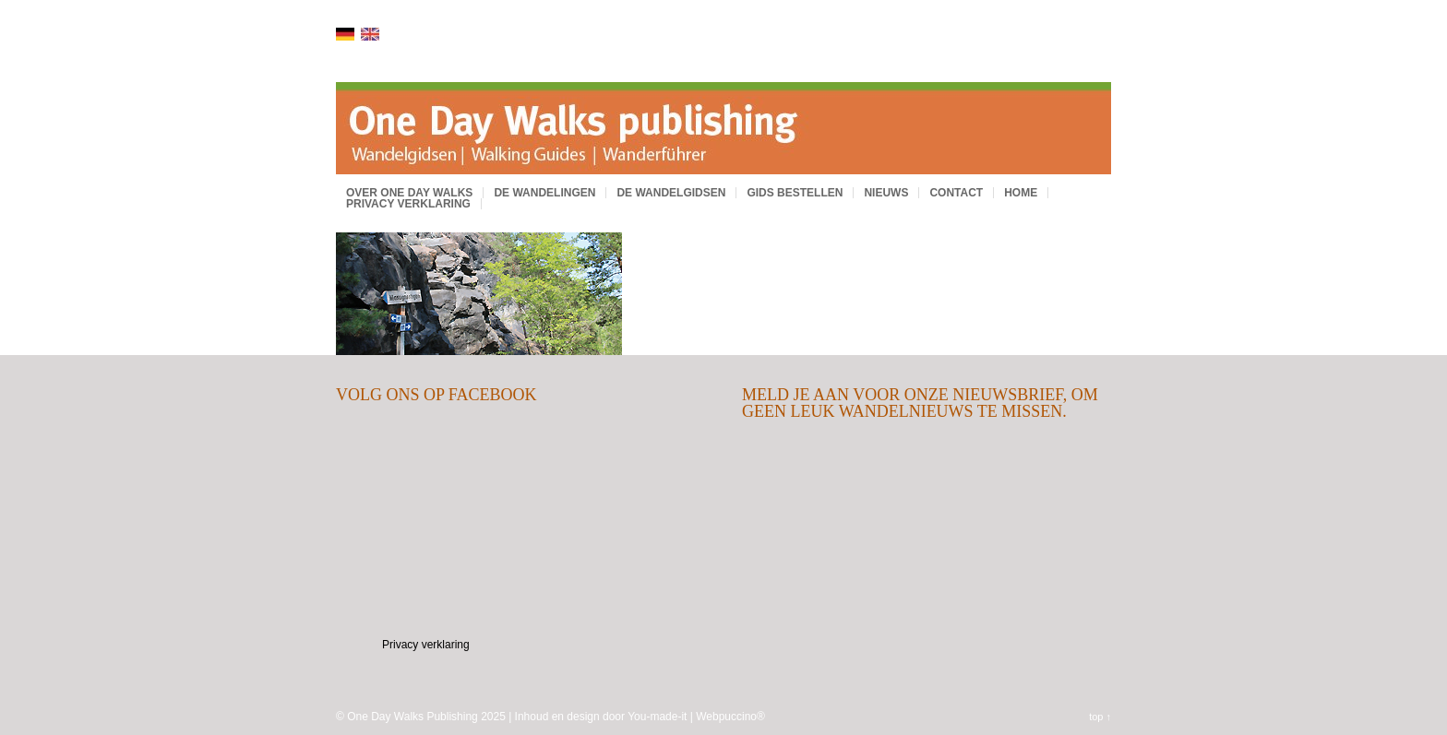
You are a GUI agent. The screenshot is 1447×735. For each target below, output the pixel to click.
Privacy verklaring (408, 203)
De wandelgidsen (670, 192)
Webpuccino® (730, 716)
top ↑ (1100, 716)
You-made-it (657, 716)
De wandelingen (544, 192)
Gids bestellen (795, 192)
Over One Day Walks (409, 192)
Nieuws (886, 192)
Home (1020, 192)
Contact (956, 192)
